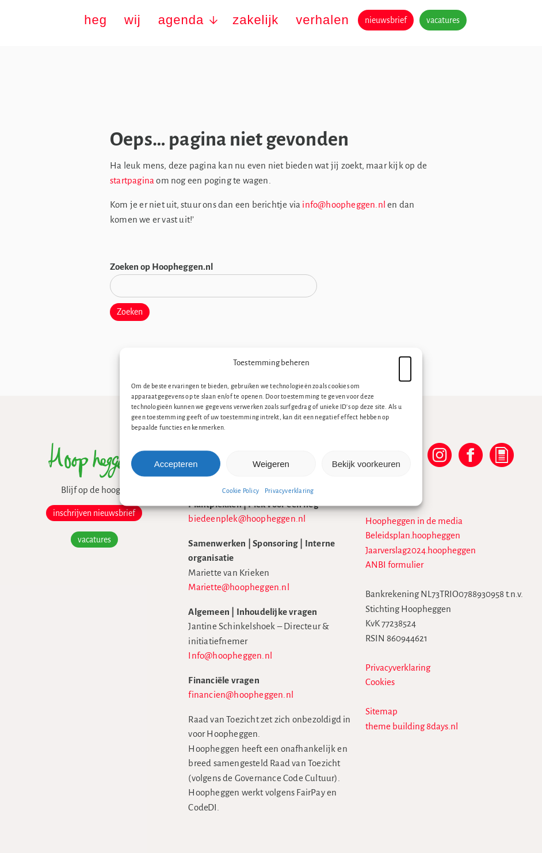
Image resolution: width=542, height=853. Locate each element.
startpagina (132, 180)
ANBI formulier (394, 564)
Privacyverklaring (289, 490)
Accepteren (176, 463)
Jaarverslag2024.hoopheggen (420, 550)
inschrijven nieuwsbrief (94, 513)
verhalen (322, 20)
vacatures (443, 20)
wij (132, 20)
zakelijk (255, 20)
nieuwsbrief (386, 20)
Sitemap (381, 711)
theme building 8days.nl (411, 726)
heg (95, 20)
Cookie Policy (240, 490)
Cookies (380, 682)
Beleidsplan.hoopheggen (412, 535)
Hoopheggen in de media (414, 521)
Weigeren (271, 463)
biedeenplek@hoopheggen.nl (247, 518)
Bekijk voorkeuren (366, 463)
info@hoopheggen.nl (343, 204)
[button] (405, 362)
